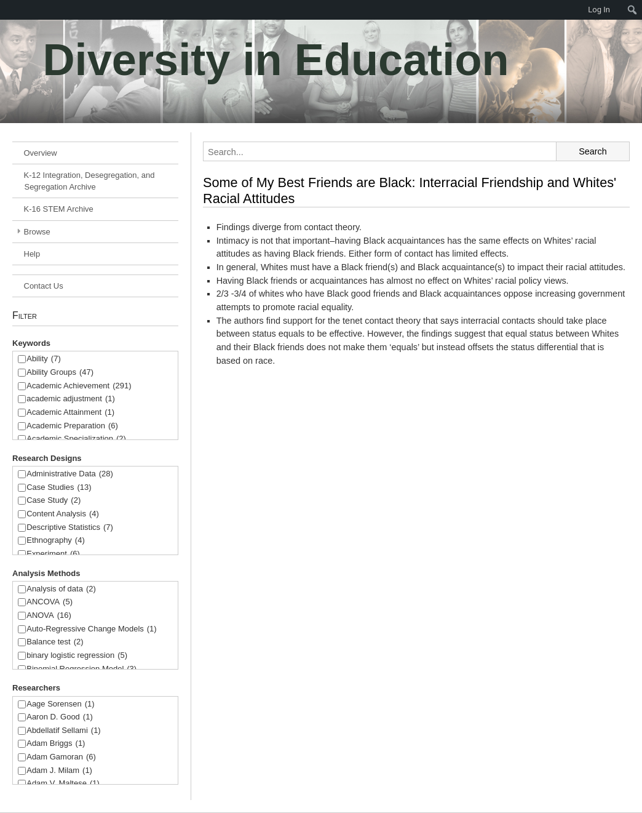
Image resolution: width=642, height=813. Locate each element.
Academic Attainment (70, 413)
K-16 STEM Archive (58, 209)
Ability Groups (59, 372)
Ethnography (55, 541)
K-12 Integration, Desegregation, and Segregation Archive (89, 180)
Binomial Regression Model (81, 669)
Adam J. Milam (59, 771)
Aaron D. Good (59, 717)
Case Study (53, 501)
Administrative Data (69, 474)
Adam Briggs (55, 744)
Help (32, 253)
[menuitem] (6, 10)
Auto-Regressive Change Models (91, 629)
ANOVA (48, 616)
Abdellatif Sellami (63, 731)
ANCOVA (49, 602)
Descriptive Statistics (69, 528)
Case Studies (58, 488)
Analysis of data (61, 589)
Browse (37, 231)
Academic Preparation (72, 426)
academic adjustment (70, 399)
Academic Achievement (78, 386)
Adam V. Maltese (63, 784)
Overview (40, 153)
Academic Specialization (76, 439)
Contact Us (43, 285)
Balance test (54, 642)
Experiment (53, 554)
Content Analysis (62, 514)
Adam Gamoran (61, 757)
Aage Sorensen (60, 704)
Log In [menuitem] (599, 9)
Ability (43, 359)
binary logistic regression (76, 656)
